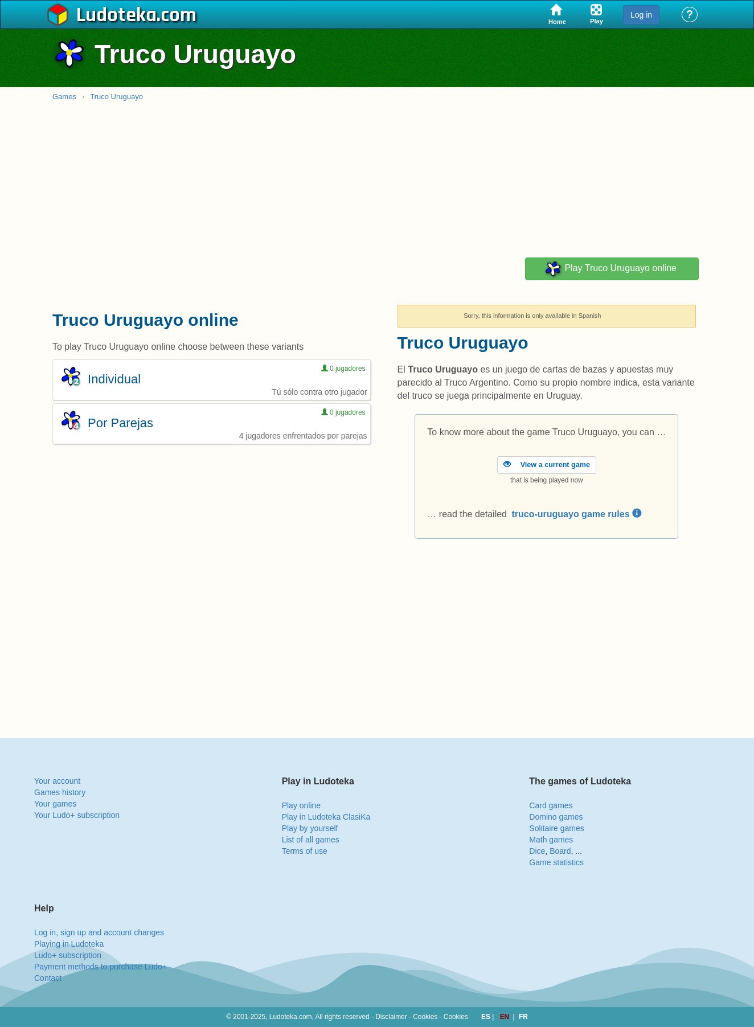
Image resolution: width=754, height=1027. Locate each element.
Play (610, 269)
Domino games (556, 816)
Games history (59, 792)
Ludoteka (116, 15)
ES (486, 1017)
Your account (57, 780)
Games (64, 96)
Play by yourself (310, 828)
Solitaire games (556, 828)
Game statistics (556, 862)
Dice (537, 851)
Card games (550, 805)
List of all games (310, 839)
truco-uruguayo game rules (576, 514)
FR (523, 1017)
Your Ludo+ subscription (77, 815)
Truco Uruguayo (116, 96)
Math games (551, 839)
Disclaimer (391, 1017)
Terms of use (304, 851)
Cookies (425, 1017)
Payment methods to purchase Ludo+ (100, 966)
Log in (641, 14)
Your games (55, 803)
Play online (301, 805)
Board (560, 851)
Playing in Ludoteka (69, 943)
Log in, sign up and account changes (99, 932)
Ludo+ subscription (67, 955)
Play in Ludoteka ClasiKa (326, 816)
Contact (48, 978)
